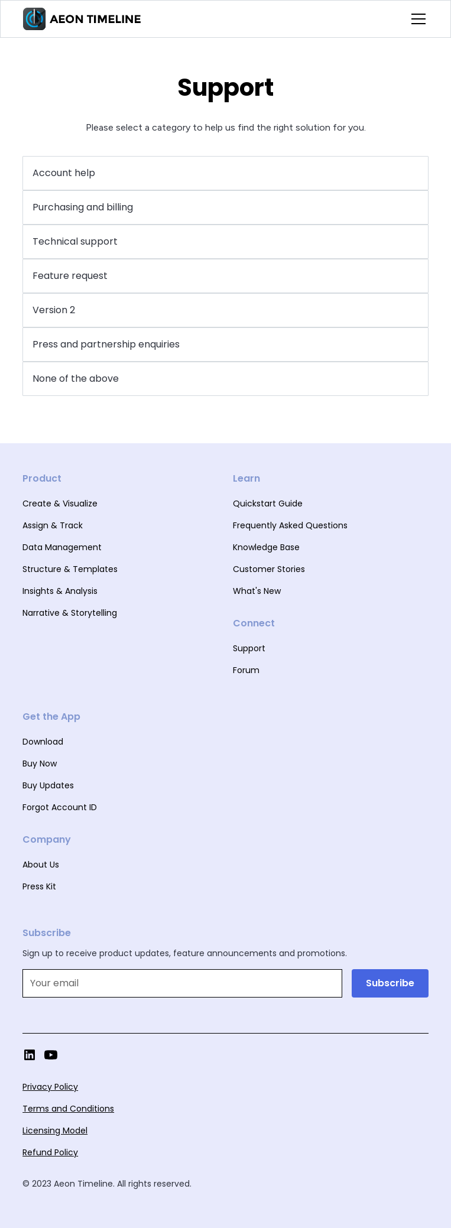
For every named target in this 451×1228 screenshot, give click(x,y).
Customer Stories (269, 569)
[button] (416, 19)
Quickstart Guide (268, 503)
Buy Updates (48, 785)
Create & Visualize (60, 503)
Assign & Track (52, 525)
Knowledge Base (266, 547)
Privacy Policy (50, 1087)
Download (42, 742)
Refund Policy (50, 1152)
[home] (82, 19)
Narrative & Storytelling (69, 613)
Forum (246, 670)
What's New (257, 591)
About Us (40, 864)
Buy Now (39, 763)
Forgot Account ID (59, 807)
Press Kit (39, 886)
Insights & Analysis (60, 591)
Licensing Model (54, 1130)
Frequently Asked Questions (290, 525)
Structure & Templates (70, 569)
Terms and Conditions (68, 1109)
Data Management (62, 547)
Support (249, 648)
